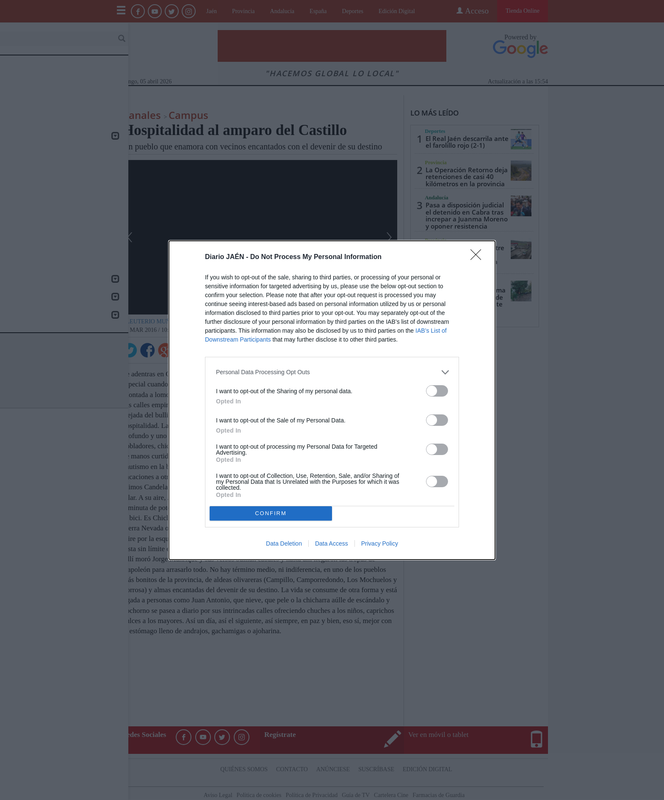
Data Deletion (284, 543)
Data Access (331, 543)
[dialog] (332, 400)
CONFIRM (271, 513)
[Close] (478, 257)
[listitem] (332, 372)
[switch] (437, 391)
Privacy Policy (379, 543)
